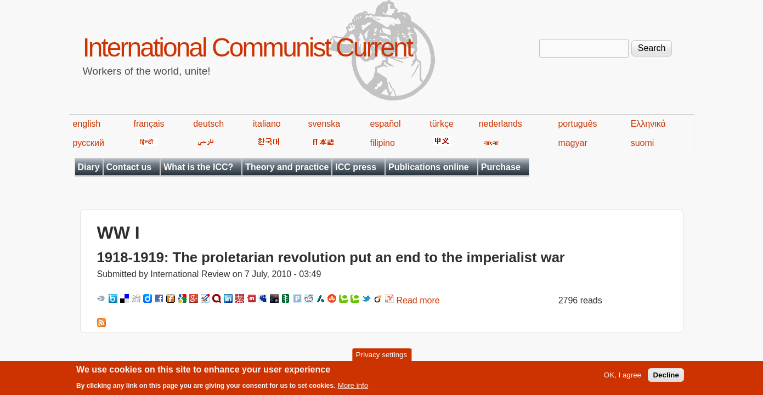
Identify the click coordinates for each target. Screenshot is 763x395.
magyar (572, 143)
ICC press (355, 167)
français (148, 123)
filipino (382, 143)
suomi (642, 143)
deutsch (208, 123)
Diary (89, 167)
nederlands (500, 123)
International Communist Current (247, 47)
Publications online (428, 167)
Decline (666, 378)
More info (353, 388)
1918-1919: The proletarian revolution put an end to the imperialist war (331, 257)
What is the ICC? (198, 167)
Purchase (501, 167)
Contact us (129, 167)
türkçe (441, 123)
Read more (418, 300)
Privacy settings (381, 357)
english (87, 123)
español (385, 123)
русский (88, 143)
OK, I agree (622, 378)
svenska (324, 123)
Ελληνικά (648, 123)
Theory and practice (287, 167)
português (577, 123)
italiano (267, 123)
